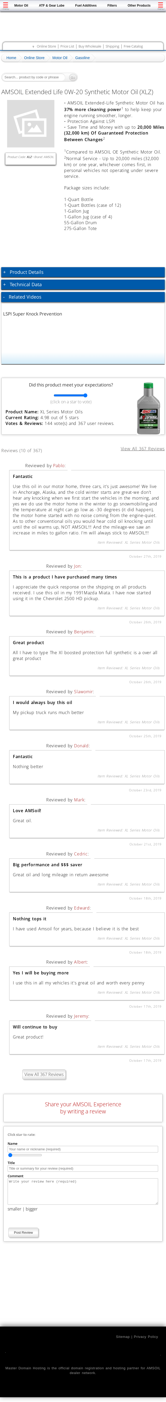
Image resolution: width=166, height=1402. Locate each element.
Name (12, 1143)
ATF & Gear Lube (51, 5)
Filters (112, 5)
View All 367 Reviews (44, 1074)
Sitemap (123, 1341)
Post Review (23, 1237)
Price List (67, 46)
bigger (32, 1214)
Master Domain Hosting (26, 1373)
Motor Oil (21, 5)
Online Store (46, 46)
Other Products (139, 5)
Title (11, 1162)
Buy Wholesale (90, 46)
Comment (15, 1176)
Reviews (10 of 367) (27, 449)
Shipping (112, 46)
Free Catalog (133, 46)
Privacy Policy (146, 1341)
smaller (14, 1214)
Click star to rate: (21, 1134)
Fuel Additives (86, 5)
